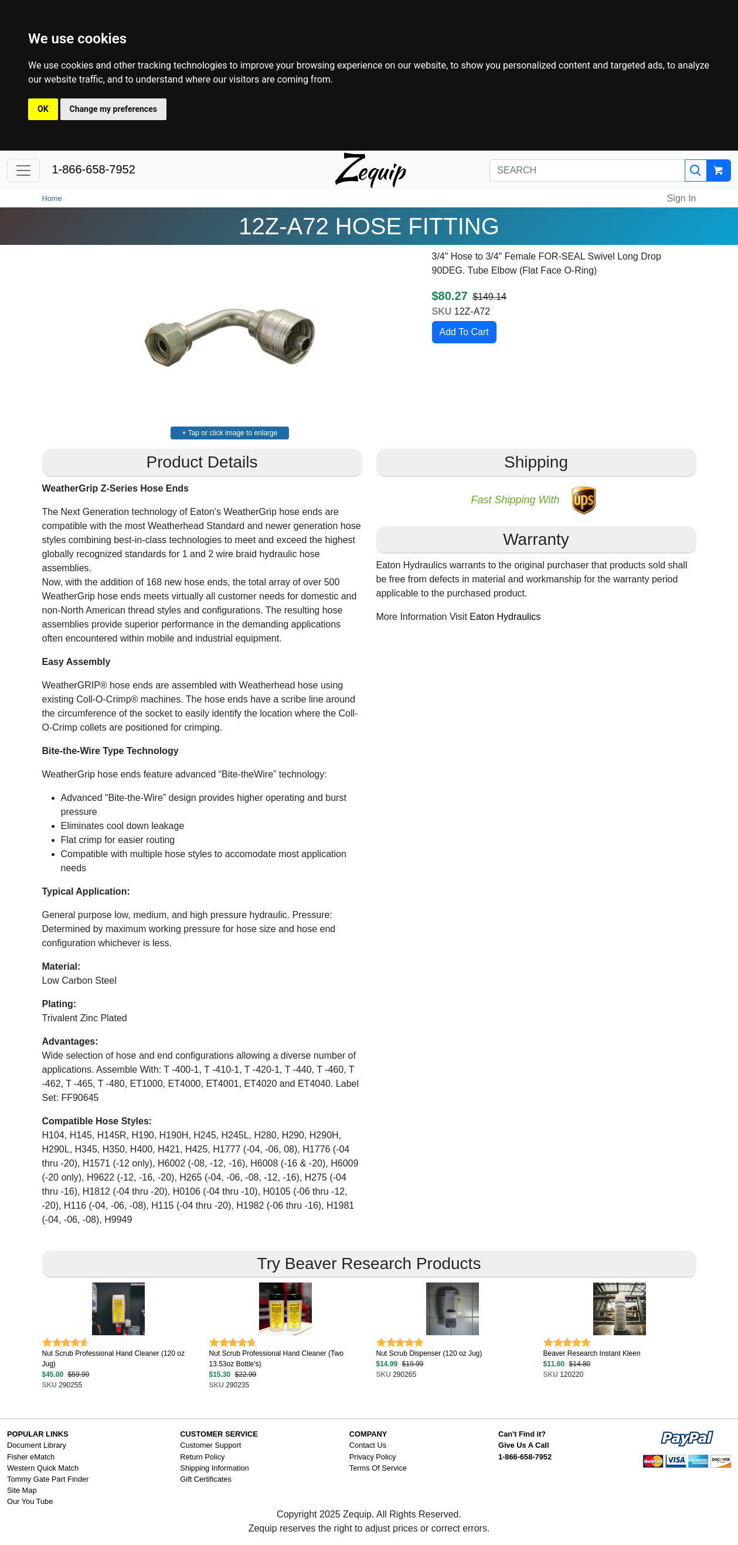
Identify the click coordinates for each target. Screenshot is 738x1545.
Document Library (36, 1445)
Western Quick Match (43, 1468)
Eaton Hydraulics (505, 617)
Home (52, 198)
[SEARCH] (587, 170)
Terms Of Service (378, 1468)
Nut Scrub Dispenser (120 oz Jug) (429, 1353)
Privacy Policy (372, 1456)
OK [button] (43, 109)
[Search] (696, 170)
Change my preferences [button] (113, 109)
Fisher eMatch (31, 1456)
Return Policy (202, 1456)
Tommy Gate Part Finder (48, 1479)
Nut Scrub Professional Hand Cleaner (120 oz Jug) (113, 1358)
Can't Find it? (522, 1434)
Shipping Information (214, 1468)
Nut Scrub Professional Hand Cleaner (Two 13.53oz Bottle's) (276, 1358)
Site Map (22, 1490)
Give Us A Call (523, 1445)
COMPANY (368, 1434)
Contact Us (367, 1445)
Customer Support (210, 1445)
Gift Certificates (205, 1479)
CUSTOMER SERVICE (219, 1434)
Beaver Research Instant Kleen (592, 1353)
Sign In (681, 198)
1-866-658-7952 (93, 169)
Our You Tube (30, 1501)
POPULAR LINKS (38, 1434)
